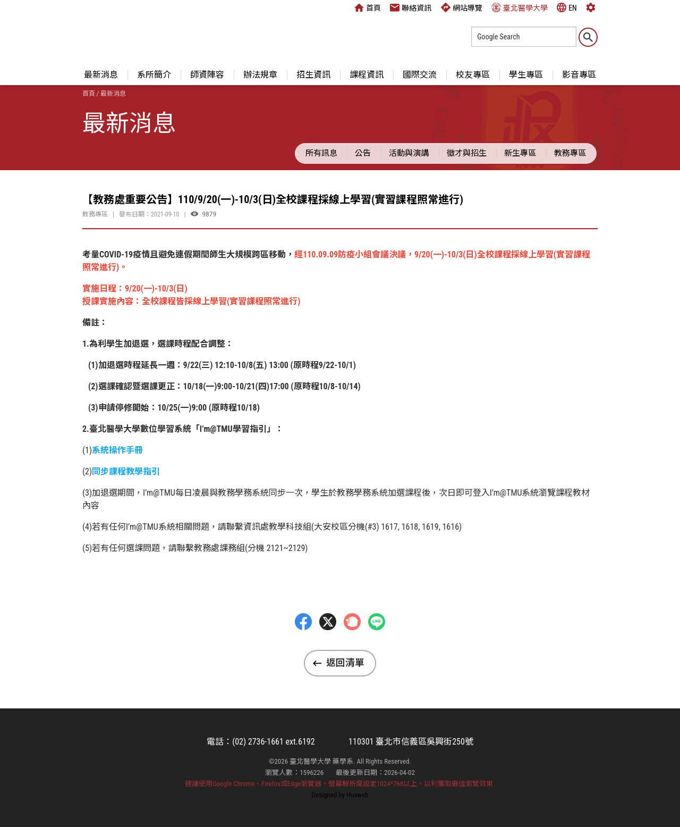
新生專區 (520, 153)
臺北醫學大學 (519, 7)
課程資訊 (367, 75)
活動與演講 (409, 153)
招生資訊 (313, 75)
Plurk (352, 645)
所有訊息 (321, 153)
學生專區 (526, 75)
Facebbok (303, 645)
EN (567, 7)
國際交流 (420, 75)
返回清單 (345, 662)
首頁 (367, 7)
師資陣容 (207, 75)
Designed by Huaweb (340, 795)
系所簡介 (154, 75)
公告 (363, 153)
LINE (376, 645)
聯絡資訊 (410, 7)
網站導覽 (461, 7)
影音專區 (579, 75)
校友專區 (473, 75)
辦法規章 (260, 75)
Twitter (327, 645)
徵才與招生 (467, 153)
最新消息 (101, 75)
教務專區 (570, 153)
